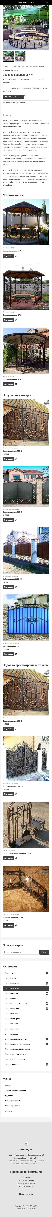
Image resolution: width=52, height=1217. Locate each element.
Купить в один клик (13, 96)
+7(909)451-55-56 (30, 1206)
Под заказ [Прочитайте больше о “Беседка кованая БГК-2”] (8, 320)
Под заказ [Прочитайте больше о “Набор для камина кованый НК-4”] (8, 858)
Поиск (44, 952)
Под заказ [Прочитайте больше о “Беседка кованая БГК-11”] (8, 384)
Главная (6, 66)
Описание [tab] (7, 115)
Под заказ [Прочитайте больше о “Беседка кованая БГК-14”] (8, 256)
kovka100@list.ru (29, 1209)
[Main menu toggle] (47, 2)
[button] (24, 47)
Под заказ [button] (8, 459)
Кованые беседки (17, 66)
